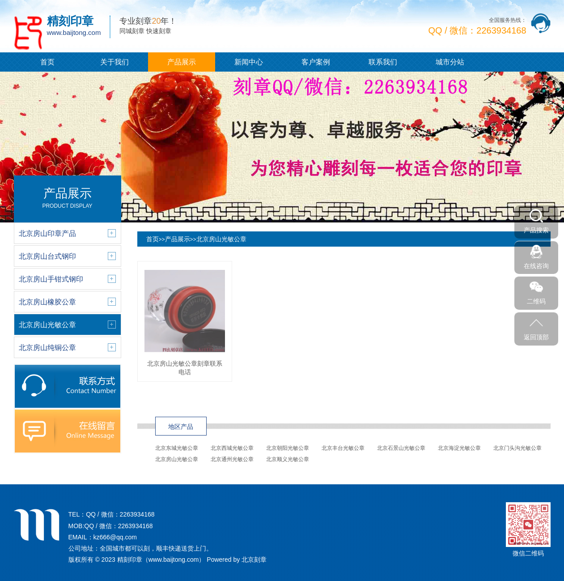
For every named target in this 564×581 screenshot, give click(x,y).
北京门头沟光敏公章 (517, 448)
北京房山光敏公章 (221, 239)
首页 (47, 62)
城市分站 (450, 62)
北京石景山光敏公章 (401, 448)
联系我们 (383, 62)
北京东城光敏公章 (176, 448)
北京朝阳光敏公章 (287, 448)
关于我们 (114, 62)
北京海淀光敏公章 (459, 448)
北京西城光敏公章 (232, 448)
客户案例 (315, 62)
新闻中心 (248, 62)
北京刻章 (254, 559)
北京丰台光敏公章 (343, 448)
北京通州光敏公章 (232, 459)
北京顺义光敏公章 (287, 459)
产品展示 (181, 62)
